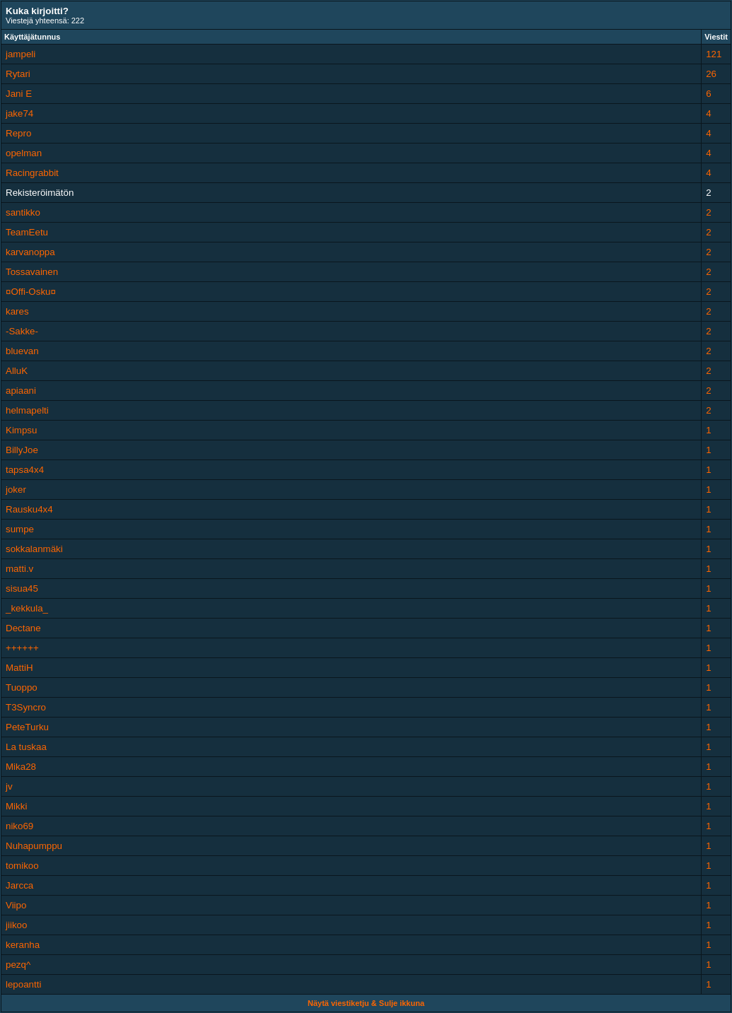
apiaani (21, 390)
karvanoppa (30, 252)
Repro (18, 133)
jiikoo (16, 925)
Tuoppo (21, 687)
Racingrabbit (32, 173)
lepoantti (23, 984)
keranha (23, 944)
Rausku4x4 (29, 509)
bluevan (22, 351)
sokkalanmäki (34, 549)
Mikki (16, 806)
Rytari (18, 74)
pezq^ (18, 964)
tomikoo (22, 865)
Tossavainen (32, 272)
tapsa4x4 (25, 469)
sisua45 (22, 588)
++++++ (22, 648)
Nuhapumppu (34, 846)
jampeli (20, 54)
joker (16, 489)
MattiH (19, 667)
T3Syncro (26, 707)
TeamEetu (27, 232)
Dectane (23, 628)
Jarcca (19, 885)
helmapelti (27, 410)
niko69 (19, 826)
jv (9, 786)
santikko (23, 212)
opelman (24, 153)
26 (711, 74)
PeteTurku (27, 727)
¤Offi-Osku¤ (31, 291)
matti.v (19, 568)
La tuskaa (26, 747)
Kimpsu (21, 430)
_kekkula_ (27, 608)
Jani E (19, 93)
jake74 (19, 113)
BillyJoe (22, 450)
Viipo (16, 905)
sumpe (20, 529)
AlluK (17, 370)
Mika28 (21, 766)
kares (17, 311)
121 (713, 54)
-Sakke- (22, 331)
